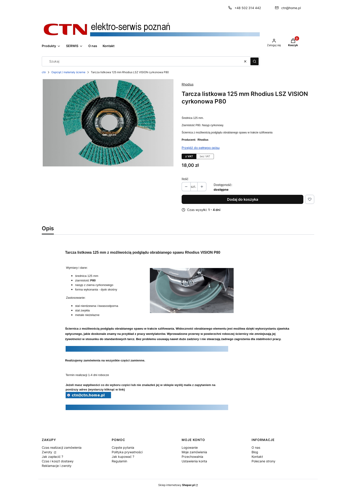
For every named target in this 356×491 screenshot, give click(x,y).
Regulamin (119, 461)
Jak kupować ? (123, 456)
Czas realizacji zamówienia (62, 447)
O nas (256, 447)
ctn (44, 72)
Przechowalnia (192, 456)
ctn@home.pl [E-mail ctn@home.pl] (291, 8)
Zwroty (47, 452)
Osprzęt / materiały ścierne (68, 72)
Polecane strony (263, 461)
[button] (254, 61)
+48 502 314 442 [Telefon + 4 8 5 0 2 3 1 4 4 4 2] (248, 8)
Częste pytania (123, 447)
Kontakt (257, 456)
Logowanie (190, 447)
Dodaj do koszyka (242, 199)
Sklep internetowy (176, 485)
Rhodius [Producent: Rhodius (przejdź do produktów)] (187, 84)
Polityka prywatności (127, 452)
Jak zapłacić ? (52, 456)
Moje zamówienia (194, 452)
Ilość (185, 179)
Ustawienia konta (194, 461)
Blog (255, 452)
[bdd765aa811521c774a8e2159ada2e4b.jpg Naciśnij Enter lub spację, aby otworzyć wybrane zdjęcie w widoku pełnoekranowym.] (108, 122)
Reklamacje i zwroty (57, 466)
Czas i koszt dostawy (58, 461)
